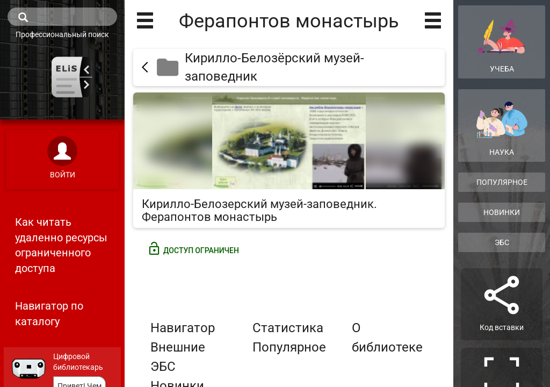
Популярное (289, 347)
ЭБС (502, 242)
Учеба (502, 41)
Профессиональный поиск (62, 34)
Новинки (501, 212)
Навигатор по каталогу (49, 313)
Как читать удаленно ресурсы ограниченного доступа (61, 245)
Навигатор (182, 327)
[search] (62, 17)
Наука (502, 128)
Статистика (287, 327)
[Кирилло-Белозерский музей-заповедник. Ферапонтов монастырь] (289, 160)
